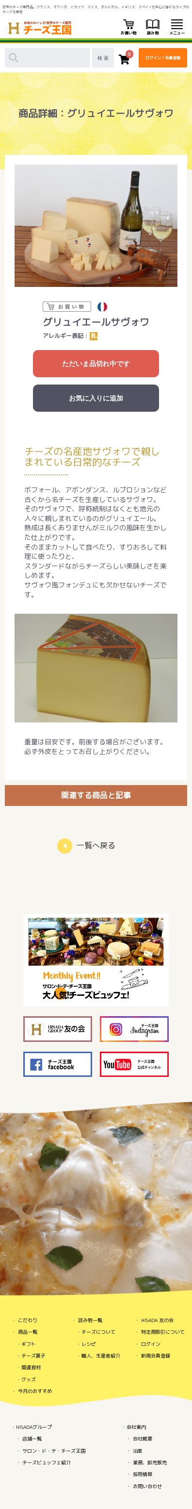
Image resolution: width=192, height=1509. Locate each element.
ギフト (28, 1344)
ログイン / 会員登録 (162, 58)
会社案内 (136, 1427)
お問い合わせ (147, 1486)
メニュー (177, 27)
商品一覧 (27, 1331)
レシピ (88, 1344)
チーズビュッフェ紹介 (46, 1462)
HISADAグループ (34, 1427)
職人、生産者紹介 (100, 1355)
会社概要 (142, 1438)
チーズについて (98, 1331)
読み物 (153, 27)
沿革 (138, 1450)
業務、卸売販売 (150, 1462)
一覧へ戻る (96, 845)
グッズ (28, 1379)
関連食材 (31, 1367)
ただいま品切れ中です (96, 364)
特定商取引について (163, 1331)
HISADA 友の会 (157, 1320)
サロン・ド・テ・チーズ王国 (53, 1450)
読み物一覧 (90, 1320)
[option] (96, 226)
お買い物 (128, 27)
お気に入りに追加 (96, 398)
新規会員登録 (155, 1355)
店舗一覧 (32, 1438)
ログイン (150, 1344)
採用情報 (142, 1474)
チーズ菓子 (33, 1355)
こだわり (27, 1320)
